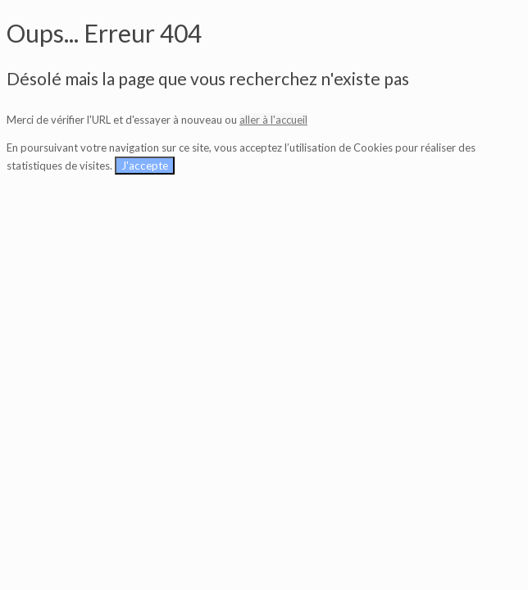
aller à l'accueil (273, 119)
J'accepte (144, 165)
